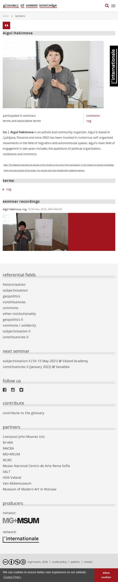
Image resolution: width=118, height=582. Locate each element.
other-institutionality (19, 313)
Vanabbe (63, 367)
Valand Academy (75, 361)
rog (88, 121)
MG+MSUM (11, 454)
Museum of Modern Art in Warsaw (29, 489)
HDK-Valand (12, 477)
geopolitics (11, 296)
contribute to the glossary (23, 413)
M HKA (8, 442)
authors (75, 562)
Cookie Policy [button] (12, 577)
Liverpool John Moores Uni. (24, 436)
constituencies (14, 302)
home (6, 16)
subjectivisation (15, 290)
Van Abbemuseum (17, 483)
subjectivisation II (16, 331)
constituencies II (15, 337)
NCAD (7, 460)
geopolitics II (13, 319)
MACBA (8, 448)
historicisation (14, 284)
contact (88, 562)
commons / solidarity (19, 325)
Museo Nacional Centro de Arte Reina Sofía (36, 466)
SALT (7, 471)
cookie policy (59, 562)
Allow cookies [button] (106, 575)
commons (93, 116)
